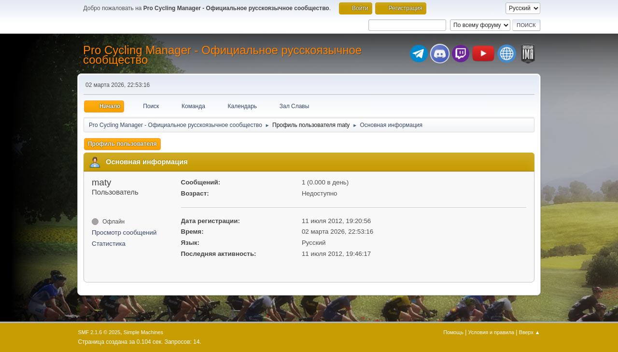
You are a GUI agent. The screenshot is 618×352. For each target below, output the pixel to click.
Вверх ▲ (529, 332)
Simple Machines (143, 332)
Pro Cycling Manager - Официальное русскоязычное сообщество (222, 54)
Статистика (109, 243)
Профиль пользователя (122, 144)
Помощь (453, 332)
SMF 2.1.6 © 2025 (99, 332)
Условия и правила (491, 332)
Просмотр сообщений (124, 232)
